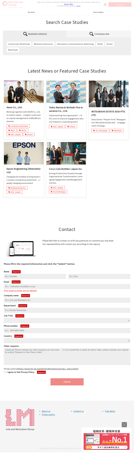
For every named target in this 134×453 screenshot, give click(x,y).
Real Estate (13, 50)
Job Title (8, 315)
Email (6, 281)
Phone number (11, 325)
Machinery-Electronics (43, 44)
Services (31, 12)
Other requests (11, 346)
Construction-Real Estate (19, 44)
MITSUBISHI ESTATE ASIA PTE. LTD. (108, 113)
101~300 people (100, 130)
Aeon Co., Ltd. (14, 107)
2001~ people (14, 134)
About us (46, 411)
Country (8, 335)
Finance (29, 134)
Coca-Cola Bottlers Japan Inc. (65, 168)
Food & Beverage (58, 192)
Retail (100, 44)
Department (10, 305)
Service (109, 44)
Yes (77, 6)
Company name (11, 295)
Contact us (78, 411)
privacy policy (68, 4)
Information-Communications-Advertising (75, 44)
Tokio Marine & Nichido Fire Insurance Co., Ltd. (66, 109)
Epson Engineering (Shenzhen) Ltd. (23, 170)
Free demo (110, 411)
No (79, 6)
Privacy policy (48, 414)
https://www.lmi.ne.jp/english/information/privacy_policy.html (48, 368)
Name (6, 271)
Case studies (98, 12)
